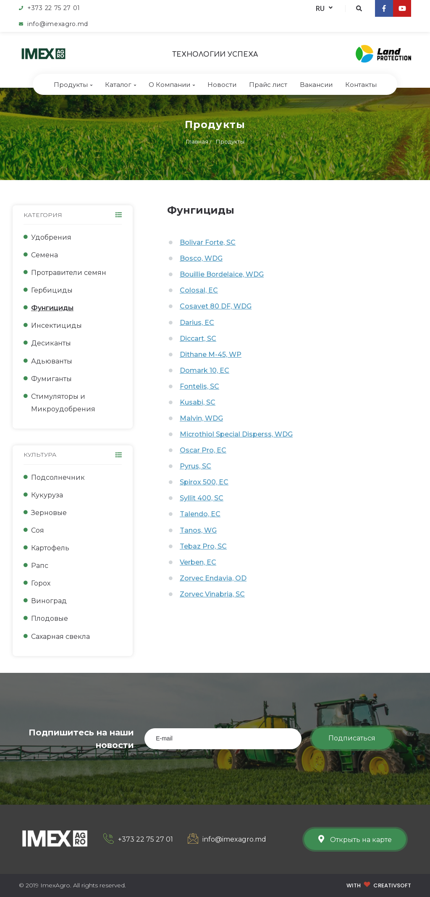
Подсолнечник (58, 477)
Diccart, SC (198, 339)
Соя (37, 530)
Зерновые (49, 513)
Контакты (361, 85)
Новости (221, 85)
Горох (40, 583)
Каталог (120, 85)
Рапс (39, 566)
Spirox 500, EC (204, 482)
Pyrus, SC (195, 466)
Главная (197, 141)
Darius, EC (197, 323)
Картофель (50, 548)
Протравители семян (68, 273)
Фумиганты (51, 379)
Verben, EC (198, 562)
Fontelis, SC (199, 386)
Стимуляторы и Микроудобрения (63, 402)
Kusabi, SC (197, 402)
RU (324, 8)
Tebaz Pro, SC (203, 546)
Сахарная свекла (60, 637)
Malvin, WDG (201, 418)
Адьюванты (51, 361)
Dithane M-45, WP (210, 354)
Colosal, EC (199, 290)
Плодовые (49, 618)
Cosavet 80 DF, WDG (216, 306)
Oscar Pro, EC (203, 450)
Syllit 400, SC (201, 498)
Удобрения (51, 237)
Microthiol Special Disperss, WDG (236, 434)
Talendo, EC (200, 514)
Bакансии (316, 85)
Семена (44, 255)
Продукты (73, 85)
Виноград (49, 601)
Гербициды (52, 290)
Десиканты (51, 343)
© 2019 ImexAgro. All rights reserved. (72, 885)
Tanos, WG (198, 530)
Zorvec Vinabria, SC (212, 594)
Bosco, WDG (201, 258)
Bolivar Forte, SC (208, 242)
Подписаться (351, 738)
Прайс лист (268, 85)
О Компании (172, 85)
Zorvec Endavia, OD (213, 578)
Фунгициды (52, 308)
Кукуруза (47, 495)
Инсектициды (56, 326)
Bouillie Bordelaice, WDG (222, 274)
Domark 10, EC (204, 370)
